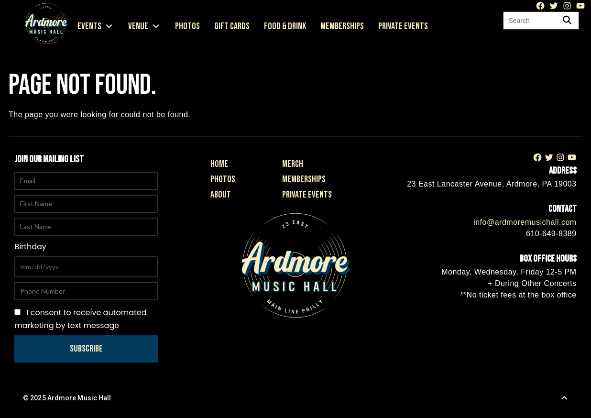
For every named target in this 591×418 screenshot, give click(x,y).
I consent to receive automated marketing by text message (80, 319)
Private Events (403, 26)
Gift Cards (232, 26)
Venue (144, 26)
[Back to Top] (564, 398)
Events (95, 26)
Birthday (30, 246)
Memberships (342, 26)
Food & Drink (285, 26)
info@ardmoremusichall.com (524, 222)
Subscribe (86, 348)
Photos (187, 26)
